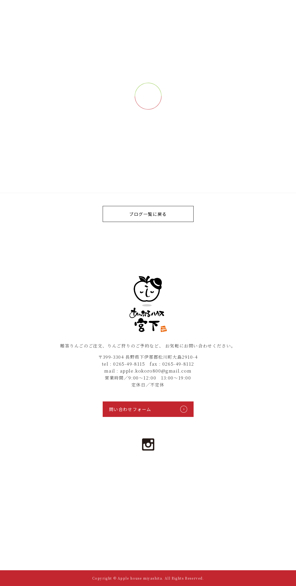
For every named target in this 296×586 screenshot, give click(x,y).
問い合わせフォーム (148, 409)
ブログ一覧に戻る (148, 214)
